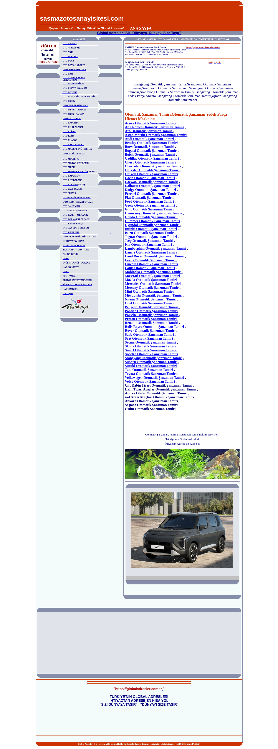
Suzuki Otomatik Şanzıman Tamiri (151, 366)
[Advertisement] (184, 15)
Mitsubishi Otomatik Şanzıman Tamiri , (154, 295)
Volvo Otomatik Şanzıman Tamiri (150, 381)
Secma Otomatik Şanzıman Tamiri (150, 342)
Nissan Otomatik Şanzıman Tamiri (150, 299)
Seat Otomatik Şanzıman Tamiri (149, 338)
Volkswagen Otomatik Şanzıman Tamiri (154, 377)
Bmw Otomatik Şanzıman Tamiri (149, 146)
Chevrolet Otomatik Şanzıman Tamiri (153, 166)
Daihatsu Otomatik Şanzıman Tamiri (152, 186)
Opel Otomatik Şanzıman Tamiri (149, 303)
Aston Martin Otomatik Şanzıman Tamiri (156, 135)
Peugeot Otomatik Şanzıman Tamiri (152, 307)
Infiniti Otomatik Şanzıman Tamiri (151, 229)
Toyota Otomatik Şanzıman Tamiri (151, 373)
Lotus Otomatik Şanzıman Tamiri (150, 268)
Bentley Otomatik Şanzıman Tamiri (151, 143)
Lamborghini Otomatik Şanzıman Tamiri (156, 248)
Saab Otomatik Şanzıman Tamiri (150, 334)
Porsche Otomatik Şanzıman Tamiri (152, 315)
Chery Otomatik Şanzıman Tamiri (150, 162)
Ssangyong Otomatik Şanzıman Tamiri (153, 358)
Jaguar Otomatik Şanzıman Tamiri (151, 237)
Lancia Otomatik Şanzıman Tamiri (151, 252)
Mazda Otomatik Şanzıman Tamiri (151, 280)
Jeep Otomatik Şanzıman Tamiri (149, 240)
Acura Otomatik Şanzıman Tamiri (150, 123)
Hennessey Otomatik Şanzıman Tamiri (154, 213)
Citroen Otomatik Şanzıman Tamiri (151, 174)
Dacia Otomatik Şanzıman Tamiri (150, 178)
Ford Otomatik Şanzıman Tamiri (149, 201)
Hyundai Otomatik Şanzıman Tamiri (152, 225)
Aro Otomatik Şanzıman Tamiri (149, 131)
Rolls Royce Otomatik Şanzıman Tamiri (154, 327)
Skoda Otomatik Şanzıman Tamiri (150, 346)
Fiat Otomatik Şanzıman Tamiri (148, 197)
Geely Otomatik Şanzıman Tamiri (150, 205)
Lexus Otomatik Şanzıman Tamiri (150, 260)
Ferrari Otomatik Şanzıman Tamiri (151, 193)
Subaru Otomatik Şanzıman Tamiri (151, 362)
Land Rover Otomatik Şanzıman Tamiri (154, 256)
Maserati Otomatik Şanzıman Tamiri (153, 276)
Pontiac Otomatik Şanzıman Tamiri (151, 311)
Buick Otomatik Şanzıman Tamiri (150, 154)
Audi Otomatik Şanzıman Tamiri (150, 139)
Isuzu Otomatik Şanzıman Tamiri (150, 233)
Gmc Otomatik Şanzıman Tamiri (149, 209)
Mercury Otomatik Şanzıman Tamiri (152, 287)
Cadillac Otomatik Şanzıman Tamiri (152, 158)
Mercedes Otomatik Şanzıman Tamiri (153, 283)
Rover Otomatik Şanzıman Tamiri (150, 330)
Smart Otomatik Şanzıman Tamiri (151, 350)
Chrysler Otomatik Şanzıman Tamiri (152, 170)
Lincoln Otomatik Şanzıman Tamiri (151, 264)
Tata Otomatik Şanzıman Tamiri (149, 370)
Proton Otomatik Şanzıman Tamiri (151, 319)
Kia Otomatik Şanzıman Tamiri (148, 244)
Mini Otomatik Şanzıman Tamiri (149, 291)
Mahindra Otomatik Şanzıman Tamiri (153, 272)
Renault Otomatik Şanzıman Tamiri (151, 323)
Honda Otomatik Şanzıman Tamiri (151, 217)
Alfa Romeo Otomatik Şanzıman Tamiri (154, 127)
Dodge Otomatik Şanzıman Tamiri (150, 190)
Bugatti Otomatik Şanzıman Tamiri (151, 150)
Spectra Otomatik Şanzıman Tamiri (151, 354)
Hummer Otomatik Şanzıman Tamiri (152, 221)
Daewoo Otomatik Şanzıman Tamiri (151, 182)
